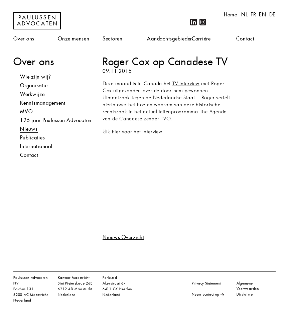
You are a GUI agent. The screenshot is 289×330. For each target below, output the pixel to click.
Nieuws (29, 129)
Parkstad (110, 278)
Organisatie (33, 85)
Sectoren (113, 38)
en (262, 14)
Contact (245, 38)
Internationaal (36, 146)
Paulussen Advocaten (37, 21)
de (272, 14)
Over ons (23, 38)
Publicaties (32, 137)
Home (230, 14)
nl (244, 14)
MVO (26, 111)
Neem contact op (205, 294)
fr (253, 14)
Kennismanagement (42, 103)
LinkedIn (193, 22)
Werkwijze (32, 94)
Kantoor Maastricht (74, 278)
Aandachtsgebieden (170, 38)
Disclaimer (246, 294)
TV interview (185, 84)
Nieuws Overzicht (123, 237)
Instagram (202, 22)
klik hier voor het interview (132, 132)
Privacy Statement (206, 283)
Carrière (201, 38)
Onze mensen (73, 38)
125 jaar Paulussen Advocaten (56, 120)
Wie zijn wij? (35, 77)
